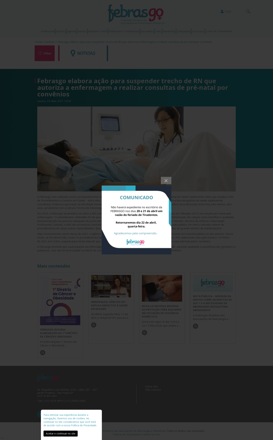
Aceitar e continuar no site (60, 433)
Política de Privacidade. (84, 425)
